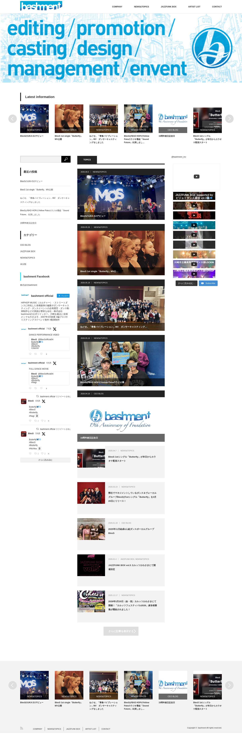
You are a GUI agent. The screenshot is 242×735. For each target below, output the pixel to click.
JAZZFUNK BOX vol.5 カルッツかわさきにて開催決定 (137, 568)
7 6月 (49, 330)
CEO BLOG (173, 130)
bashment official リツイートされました (58, 397)
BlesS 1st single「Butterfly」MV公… (101, 272)
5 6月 (38, 434)
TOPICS (91, 160)
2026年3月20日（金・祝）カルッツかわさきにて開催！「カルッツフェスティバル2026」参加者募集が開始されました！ (136, 606)
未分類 (23, 265)
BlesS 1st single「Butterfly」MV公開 (69, 138)
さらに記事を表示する (121, 632)
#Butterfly (33, 413)
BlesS (31, 402)
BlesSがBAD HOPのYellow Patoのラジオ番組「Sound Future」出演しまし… (136, 140)
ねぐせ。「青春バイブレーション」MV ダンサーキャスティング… (116, 327)
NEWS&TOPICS (141, 7)
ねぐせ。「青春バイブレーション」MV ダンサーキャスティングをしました (103, 140)
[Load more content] (186, 226)
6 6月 (49, 364)
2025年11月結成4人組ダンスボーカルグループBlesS (136, 532)
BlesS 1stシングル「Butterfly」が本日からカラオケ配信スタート (207, 140)
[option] (121, 48)
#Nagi (31, 417)
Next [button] (229, 119)
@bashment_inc (178, 158)
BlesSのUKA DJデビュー (31, 137)
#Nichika (33, 449)
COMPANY (117, 7)
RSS (21, 730)
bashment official (36, 330)
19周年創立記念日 (167, 137)
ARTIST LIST (194, 7)
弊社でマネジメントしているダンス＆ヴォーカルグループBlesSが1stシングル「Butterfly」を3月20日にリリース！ (136, 498)
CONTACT (217, 7)
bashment (202, 730)
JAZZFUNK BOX (168, 7)
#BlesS (32, 411)
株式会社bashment (28, 286)
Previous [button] (12, 119)
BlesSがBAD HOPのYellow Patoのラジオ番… (105, 383)
